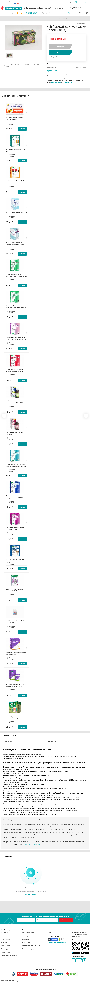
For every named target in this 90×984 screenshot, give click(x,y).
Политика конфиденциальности (31, 945)
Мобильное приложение (80, 940)
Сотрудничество (6, 945)
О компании (4, 2)
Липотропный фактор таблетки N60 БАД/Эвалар (16, 653)
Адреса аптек (30, 2)
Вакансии (4, 942)
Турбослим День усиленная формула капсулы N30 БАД (14, 370)
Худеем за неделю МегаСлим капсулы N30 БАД (15, 590)
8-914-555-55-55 (56, 82)
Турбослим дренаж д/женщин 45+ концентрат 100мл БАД (15, 402)
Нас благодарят (5, 939)
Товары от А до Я (6, 952)
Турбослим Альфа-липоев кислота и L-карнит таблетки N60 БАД (16, 307)
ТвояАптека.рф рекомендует (31, 13)
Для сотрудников (6, 949)
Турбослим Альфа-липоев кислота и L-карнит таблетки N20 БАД (16, 275)
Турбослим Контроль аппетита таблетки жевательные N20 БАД (16, 465)
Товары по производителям (9, 955)
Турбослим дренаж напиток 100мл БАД (14, 433)
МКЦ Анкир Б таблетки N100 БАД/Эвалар (15, 182)
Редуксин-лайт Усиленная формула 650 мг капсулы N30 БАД (15, 243)
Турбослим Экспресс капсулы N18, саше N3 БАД (15, 528)
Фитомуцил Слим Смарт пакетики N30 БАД (13, 717)
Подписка (60, 46)
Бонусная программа (81, 2)
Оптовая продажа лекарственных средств (61, 2)
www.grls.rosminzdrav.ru (32, 844)
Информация (42, 2)
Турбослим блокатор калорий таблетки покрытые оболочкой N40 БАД (16, 338)
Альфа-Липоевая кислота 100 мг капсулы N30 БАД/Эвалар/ (16, 685)
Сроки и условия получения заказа (32, 936)
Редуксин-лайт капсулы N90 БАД (16, 213)
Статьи (50, 932)
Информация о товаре (9, 735)
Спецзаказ (60, 53)
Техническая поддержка (29, 949)
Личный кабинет (27, 939)
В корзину (22, 128)
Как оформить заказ (17, 2)
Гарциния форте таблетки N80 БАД (15, 150)
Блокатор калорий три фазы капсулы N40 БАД (15, 118)
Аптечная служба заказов (8, 936)
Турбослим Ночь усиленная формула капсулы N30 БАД (14, 497)
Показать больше (31, 894)
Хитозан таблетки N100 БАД (15, 559)
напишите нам (68, 82)
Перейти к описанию (53, 71)
